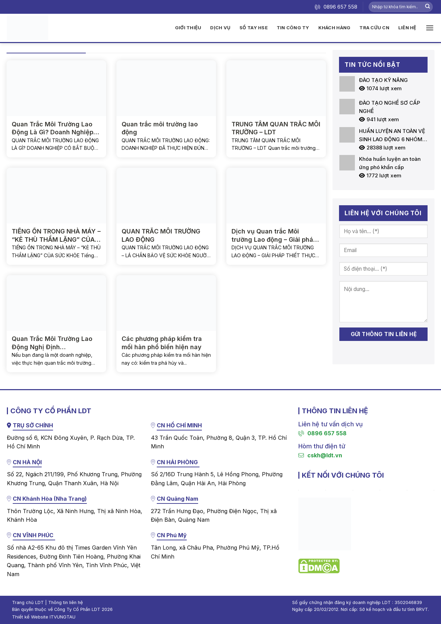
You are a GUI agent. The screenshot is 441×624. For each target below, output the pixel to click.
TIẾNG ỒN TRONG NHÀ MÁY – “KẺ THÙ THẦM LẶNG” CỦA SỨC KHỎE (56, 235)
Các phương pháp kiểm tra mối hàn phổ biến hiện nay (162, 342)
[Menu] (429, 28)
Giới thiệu (188, 27)
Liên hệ (407, 27)
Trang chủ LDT (28, 602)
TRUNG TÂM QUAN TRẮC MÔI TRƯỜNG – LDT (276, 128)
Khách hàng (334, 27)
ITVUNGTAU (62, 617)
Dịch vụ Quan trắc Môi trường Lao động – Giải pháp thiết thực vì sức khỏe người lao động (275, 235)
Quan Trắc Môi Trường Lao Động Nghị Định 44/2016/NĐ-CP (52, 343)
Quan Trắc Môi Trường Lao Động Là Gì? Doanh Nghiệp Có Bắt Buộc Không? (52, 128)
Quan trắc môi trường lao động (160, 128)
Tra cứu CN (374, 27)
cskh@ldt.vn (320, 455)
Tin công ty (293, 27)
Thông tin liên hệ (65, 602)
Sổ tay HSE (253, 27)
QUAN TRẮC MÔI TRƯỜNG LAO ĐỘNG (161, 235)
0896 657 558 (322, 433)
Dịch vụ (220, 27)
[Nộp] (427, 7)
